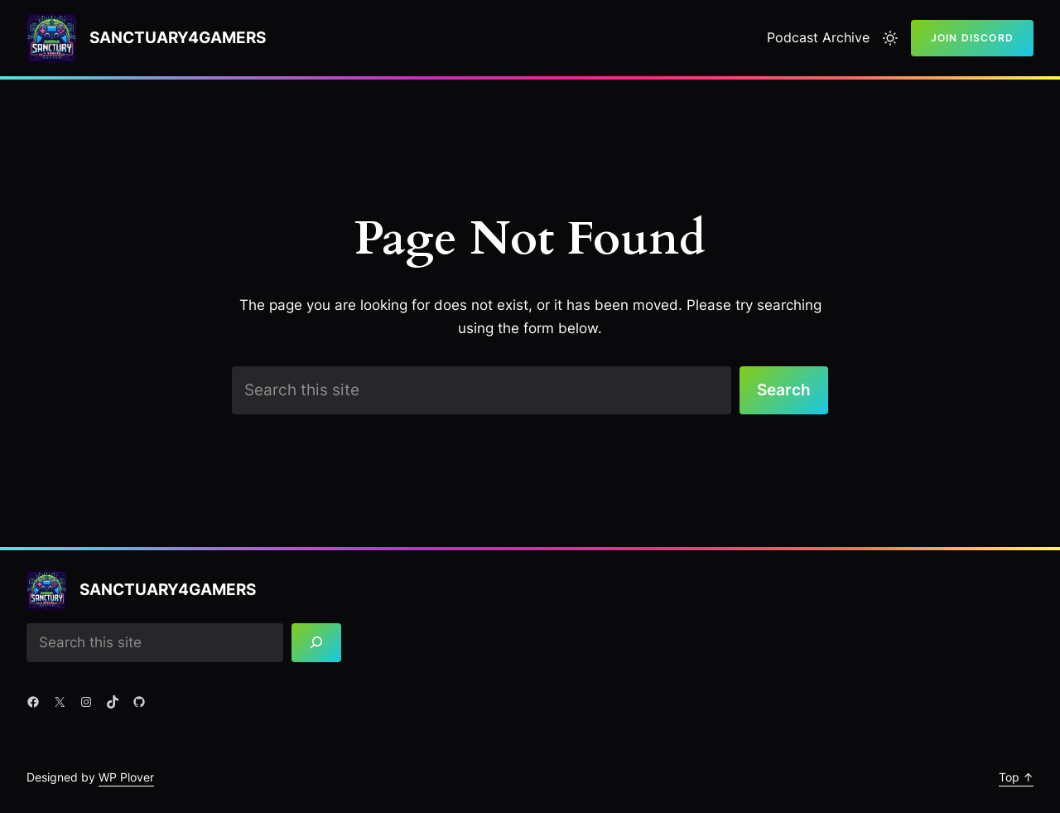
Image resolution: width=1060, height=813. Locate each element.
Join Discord (972, 37)
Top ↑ (1016, 777)
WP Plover (126, 777)
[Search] (316, 642)
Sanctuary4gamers (177, 37)
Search (784, 389)
